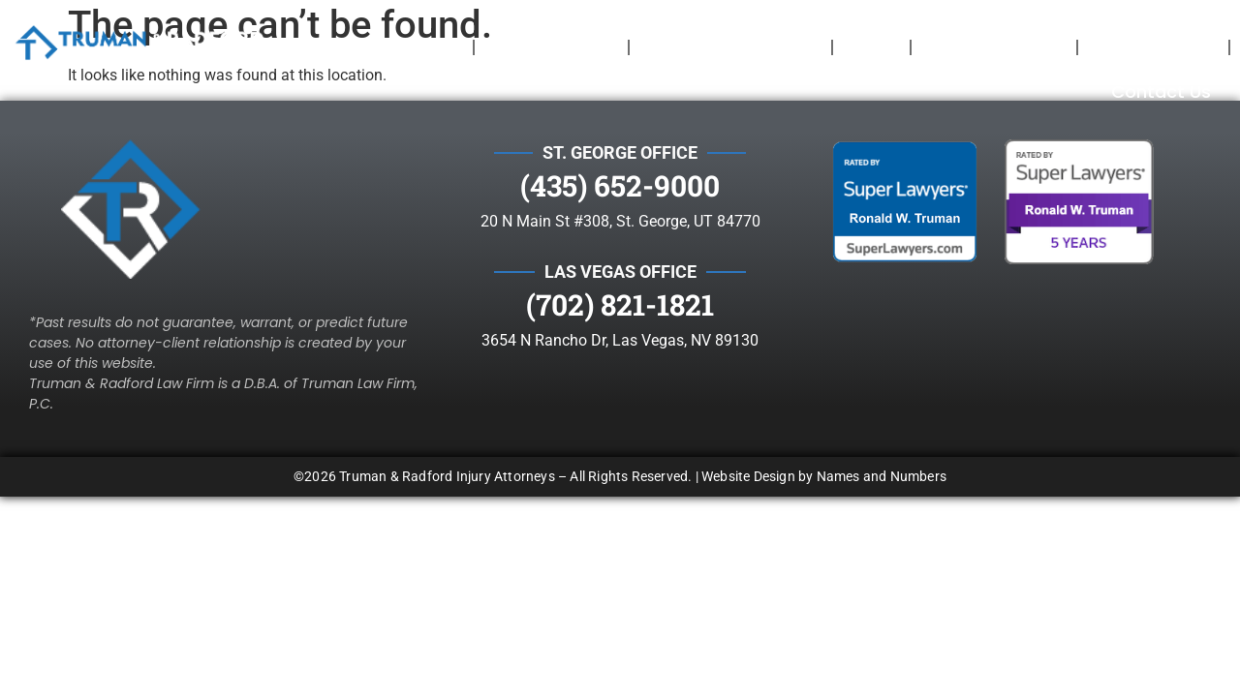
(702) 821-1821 (620, 264)
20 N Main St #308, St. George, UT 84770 (620, 180)
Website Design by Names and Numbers (823, 435)
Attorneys (551, 47)
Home (427, 47)
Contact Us (1161, 91)
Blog (871, 47)
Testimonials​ (1153, 47)
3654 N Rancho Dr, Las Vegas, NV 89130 (620, 299)
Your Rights (994, 47)
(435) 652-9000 (620, 145)
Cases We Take (730, 47)
